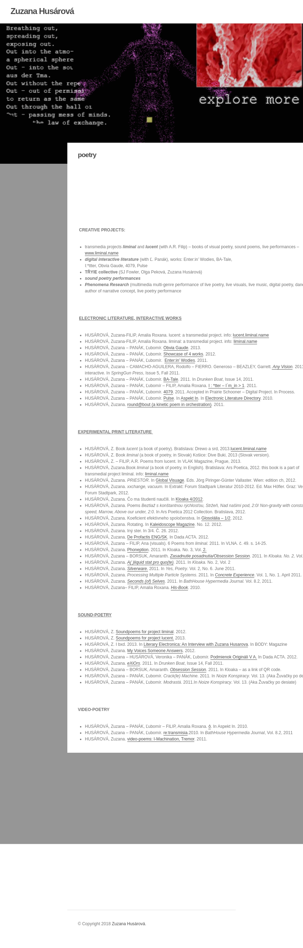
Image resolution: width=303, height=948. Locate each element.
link (83, 870)
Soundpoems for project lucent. (145, 638)
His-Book (179, 587)
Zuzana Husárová (42, 11)
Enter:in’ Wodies (179, 360)
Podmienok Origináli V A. (233, 657)
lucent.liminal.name (251, 335)
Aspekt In (189, 398)
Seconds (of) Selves (146, 581)
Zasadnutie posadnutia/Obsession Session (210, 556)
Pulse (168, 398)
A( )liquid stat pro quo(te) (150, 562)
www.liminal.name (102, 253)
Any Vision (282, 366)
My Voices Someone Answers (155, 650)
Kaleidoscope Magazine (172, 524)
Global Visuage (170, 480)
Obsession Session (188, 669)
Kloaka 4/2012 (189, 499)
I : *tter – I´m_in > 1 (226, 385)
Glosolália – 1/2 (215, 518)
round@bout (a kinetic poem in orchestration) (169, 404)
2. (204, 549)
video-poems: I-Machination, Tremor (160, 739)
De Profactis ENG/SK (147, 537)
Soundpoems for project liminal (145, 631)
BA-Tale (170, 379)
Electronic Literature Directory (232, 398)
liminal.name (245, 341)
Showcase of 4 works (183, 354)
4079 (168, 392)
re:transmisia (175, 732)
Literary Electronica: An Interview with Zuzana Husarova (195, 644)
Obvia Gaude (175, 347)
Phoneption (138, 549)
